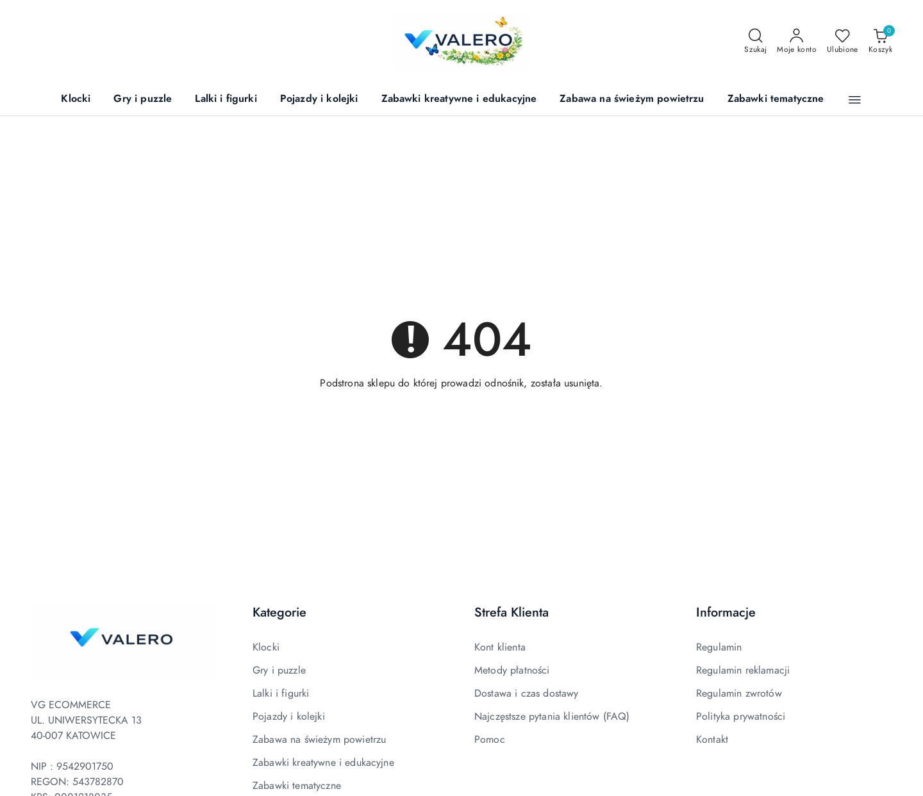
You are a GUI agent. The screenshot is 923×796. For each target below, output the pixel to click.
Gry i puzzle (279, 670)
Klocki (266, 647)
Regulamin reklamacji (743, 670)
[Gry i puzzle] (142, 99)
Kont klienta (500, 647)
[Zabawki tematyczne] (775, 99)
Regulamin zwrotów (739, 693)
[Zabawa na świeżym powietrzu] (631, 99)
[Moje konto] (797, 42)
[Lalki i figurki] (226, 99)
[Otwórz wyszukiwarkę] (755, 42)
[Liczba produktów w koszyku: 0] (880, 42)
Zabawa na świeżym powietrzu (319, 740)
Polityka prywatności (740, 716)
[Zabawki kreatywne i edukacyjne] (459, 99)
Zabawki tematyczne (297, 786)
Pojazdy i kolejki (289, 716)
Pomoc (489, 740)
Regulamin (719, 647)
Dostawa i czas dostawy (526, 693)
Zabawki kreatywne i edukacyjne (323, 763)
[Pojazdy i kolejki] (319, 99)
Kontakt (712, 740)
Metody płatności (512, 670)
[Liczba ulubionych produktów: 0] (842, 42)
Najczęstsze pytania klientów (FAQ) (551, 716)
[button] (854, 100)
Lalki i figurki (281, 693)
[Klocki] (76, 99)
